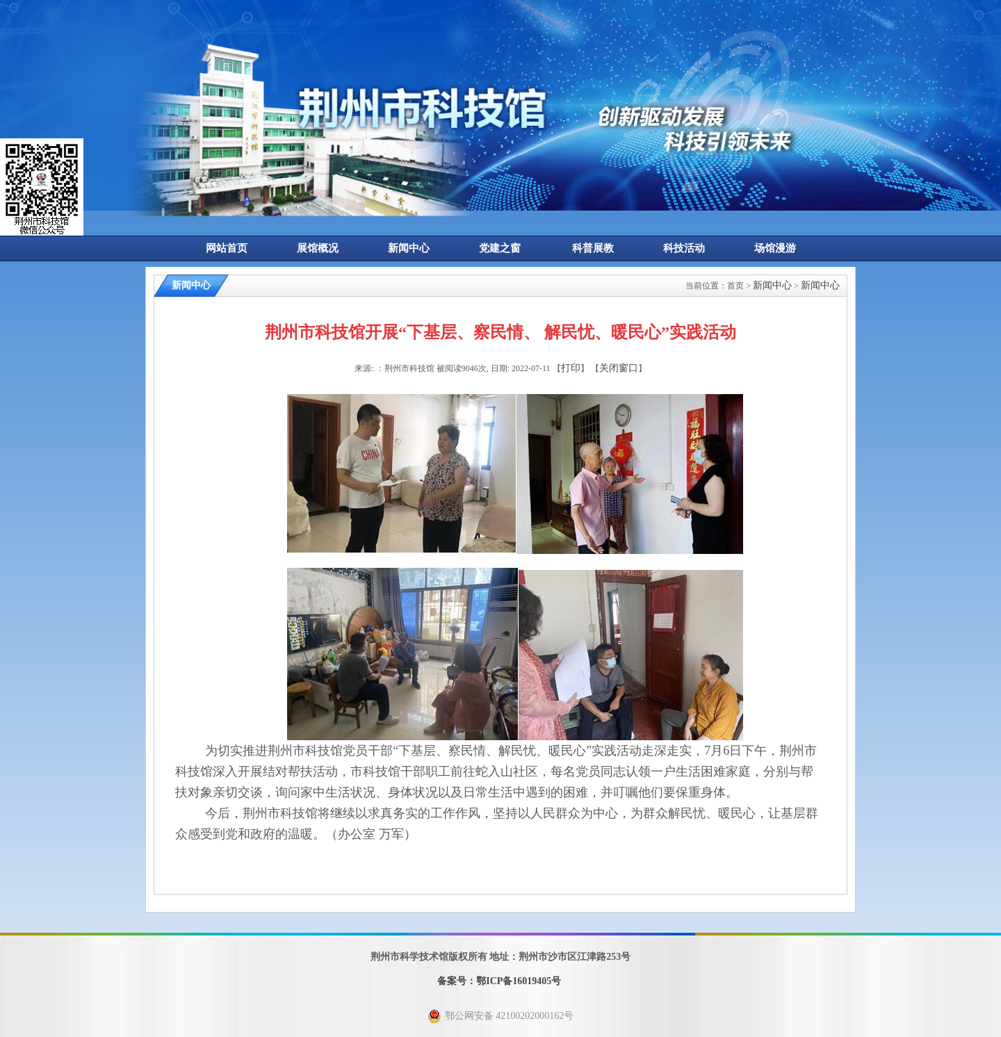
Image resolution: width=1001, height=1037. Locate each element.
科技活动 (684, 248)
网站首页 (226, 248)
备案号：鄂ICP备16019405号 (499, 981)
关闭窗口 (618, 368)
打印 (570, 368)
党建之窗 (500, 248)
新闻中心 (409, 248)
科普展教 (593, 248)
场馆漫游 (775, 248)
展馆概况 (318, 248)
